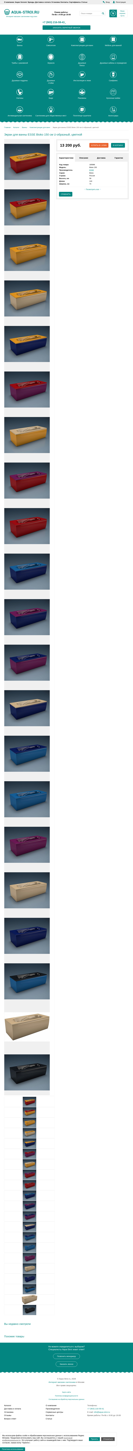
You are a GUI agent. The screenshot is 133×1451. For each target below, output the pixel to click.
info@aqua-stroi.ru (102, 1412)
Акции (17, 2)
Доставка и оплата (43, 2)
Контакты (64, 2)
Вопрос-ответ (10, 1419)
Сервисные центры (54, 1412)
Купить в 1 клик (99, 145)
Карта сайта (66, 1392)
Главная (7, 127)
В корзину (118, 145)
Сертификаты (75, 2)
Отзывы (7, 1415)
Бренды (31, 2)
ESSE (91, 170)
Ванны (24, 127)
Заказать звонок (66, 1364)
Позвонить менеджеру (66, 1356)
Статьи (84, 2)
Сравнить (66, 194)
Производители (53, 1409)
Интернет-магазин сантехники (62, 1382)
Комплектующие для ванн (40, 127)
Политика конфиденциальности (66, 1396)
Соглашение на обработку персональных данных (66, 1399)
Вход (108, 2)
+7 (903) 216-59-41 (53, 22)
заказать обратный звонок (66, 28)
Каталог (24, 2)
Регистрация (121, 2)
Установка (55, 2)
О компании (9, 2)
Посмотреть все (92, 189)
